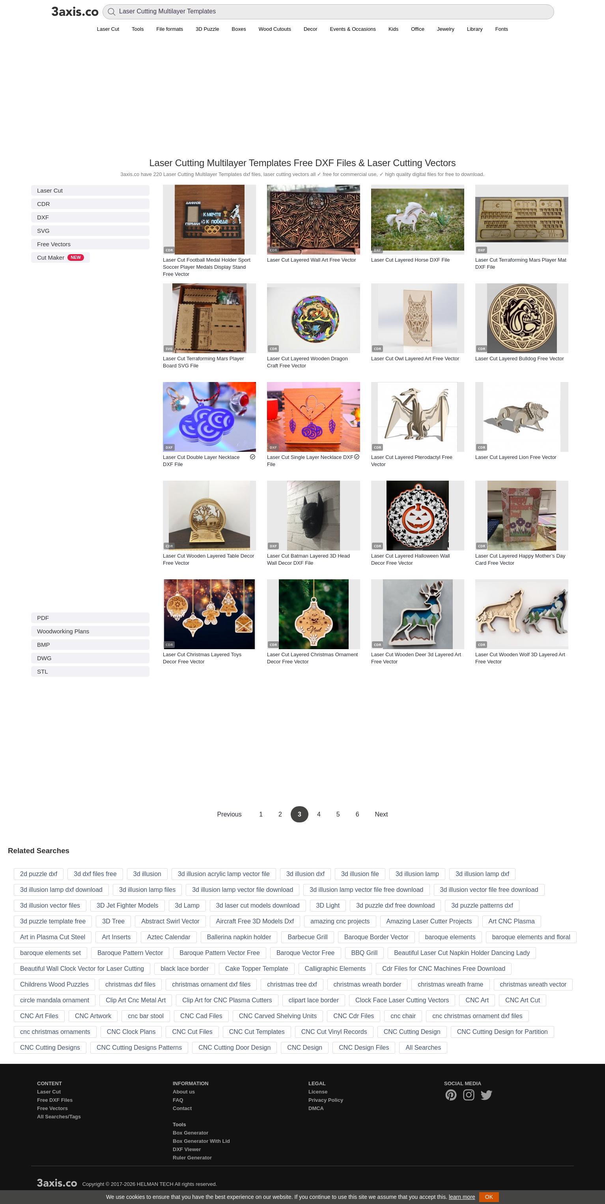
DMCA (316, 1108)
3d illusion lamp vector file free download (366, 889)
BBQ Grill (364, 952)
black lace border (185, 968)
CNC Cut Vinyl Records (334, 1031)
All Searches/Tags (59, 1117)
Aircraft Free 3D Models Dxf (255, 921)
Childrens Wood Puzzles (54, 984)
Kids (393, 29)
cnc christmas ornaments (55, 1031)
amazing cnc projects (340, 921)
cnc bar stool (146, 1016)
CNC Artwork (93, 1016)
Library (475, 29)
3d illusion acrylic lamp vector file (224, 874)
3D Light (328, 905)
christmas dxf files (130, 984)
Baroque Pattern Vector (130, 952)
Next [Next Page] (381, 814)
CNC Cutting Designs (50, 1047)
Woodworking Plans (63, 631)
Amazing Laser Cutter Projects (429, 921)
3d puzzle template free (53, 921)
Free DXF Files (55, 1100)
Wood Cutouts (275, 29)
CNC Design (304, 1047)
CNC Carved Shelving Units (278, 1016)
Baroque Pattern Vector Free (219, 952)
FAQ (178, 1100)
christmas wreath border (367, 984)
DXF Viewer (187, 1149)
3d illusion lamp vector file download (242, 889)
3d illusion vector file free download (489, 889)
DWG (44, 658)
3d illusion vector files (50, 905)
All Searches (423, 1047)
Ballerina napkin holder (239, 937)
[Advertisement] (302, 99)
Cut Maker (60, 257)
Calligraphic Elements (335, 968)
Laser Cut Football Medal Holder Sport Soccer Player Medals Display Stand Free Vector (206, 267)
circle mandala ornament (54, 1000)
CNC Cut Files (192, 1031)
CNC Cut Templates (257, 1031)
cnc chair (403, 1016)
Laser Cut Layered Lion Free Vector (515, 457)
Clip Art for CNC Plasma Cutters (227, 1000)
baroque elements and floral (531, 937)
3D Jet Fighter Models (128, 905)
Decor (310, 29)
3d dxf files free (95, 874)
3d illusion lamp (417, 874)
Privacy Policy (325, 1100)
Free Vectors (54, 244)
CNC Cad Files (201, 1016)
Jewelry (445, 29)
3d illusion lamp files (147, 889)
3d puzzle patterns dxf (482, 905)
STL (42, 671)
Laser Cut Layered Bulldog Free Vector (519, 358)
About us (184, 1092)
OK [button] (489, 1197)
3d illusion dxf (305, 874)
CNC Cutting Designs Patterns (139, 1047)
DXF (43, 217)
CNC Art (477, 1000)
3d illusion (147, 874)
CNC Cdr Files (353, 1016)
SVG (43, 230)
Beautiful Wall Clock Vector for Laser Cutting (82, 968)
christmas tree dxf (292, 984)
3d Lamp (187, 905)
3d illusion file (360, 874)
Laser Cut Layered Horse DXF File (410, 260)
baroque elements (450, 937)
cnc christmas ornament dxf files (477, 1016)
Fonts (501, 29)
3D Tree (113, 921)
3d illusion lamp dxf (482, 874)
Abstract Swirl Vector (170, 921)
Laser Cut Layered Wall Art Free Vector (311, 260)
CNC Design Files (364, 1047)
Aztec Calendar (168, 937)
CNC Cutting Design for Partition (502, 1031)
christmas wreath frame (450, 984)
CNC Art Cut (522, 1000)
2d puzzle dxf (38, 874)
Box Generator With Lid (201, 1141)
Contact (182, 1108)
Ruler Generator (192, 1158)
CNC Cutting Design (412, 1031)
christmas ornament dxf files (211, 984)
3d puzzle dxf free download (395, 905)
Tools (138, 29)
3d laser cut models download (258, 905)
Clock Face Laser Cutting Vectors (402, 1000)
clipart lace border (314, 1000)
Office (417, 29)
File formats (169, 29)
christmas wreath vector (533, 984)
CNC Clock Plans (131, 1031)
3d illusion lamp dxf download (61, 889)
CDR (43, 203)
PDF (43, 617)
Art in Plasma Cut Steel (52, 937)
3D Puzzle (207, 29)
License (317, 1092)
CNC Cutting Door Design (234, 1047)
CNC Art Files (39, 1016)
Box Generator (190, 1133)
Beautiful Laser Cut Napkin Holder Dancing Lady (462, 952)
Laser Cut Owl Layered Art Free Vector (415, 358)
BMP (43, 644)
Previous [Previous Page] (230, 814)
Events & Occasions (353, 29)
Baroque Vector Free (305, 952)
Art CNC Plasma (512, 921)
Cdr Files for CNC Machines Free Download (443, 968)
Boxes (239, 29)
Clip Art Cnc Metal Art (136, 1000)
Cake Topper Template (256, 968)
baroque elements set (50, 952)
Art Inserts (116, 937)
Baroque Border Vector (376, 937)
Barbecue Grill (307, 937)
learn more (462, 1197)
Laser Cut (108, 29)
